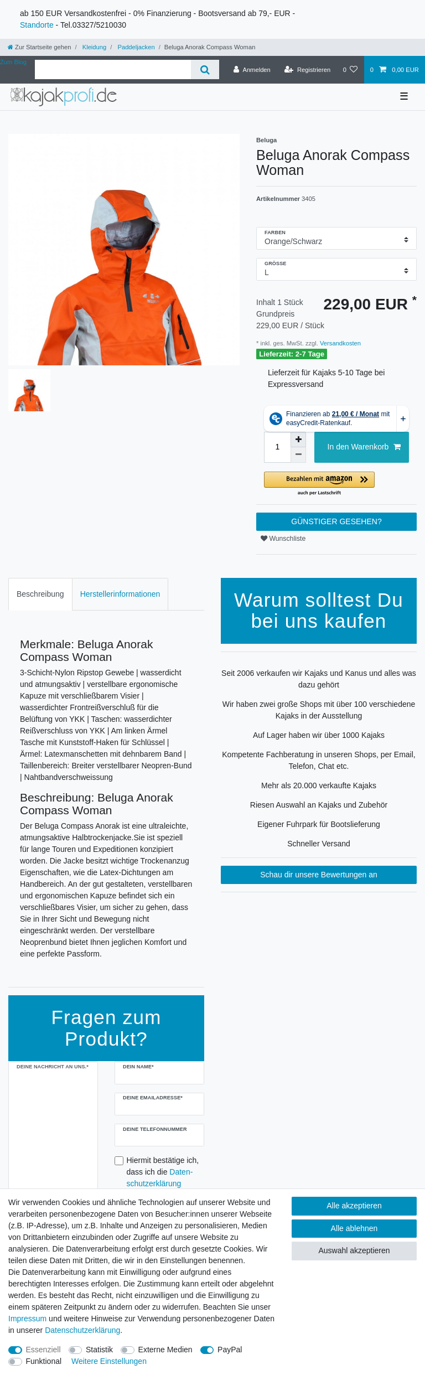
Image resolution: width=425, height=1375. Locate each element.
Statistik (99, 1349)
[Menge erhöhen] (298, 439)
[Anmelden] (252, 70)
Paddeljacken (135, 47)
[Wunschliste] (350, 70)
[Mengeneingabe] (277, 447)
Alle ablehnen (354, 1228)
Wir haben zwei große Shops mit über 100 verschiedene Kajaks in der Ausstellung (319, 710)
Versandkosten (339, 343)
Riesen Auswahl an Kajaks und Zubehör (318, 804)
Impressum (27, 1318)
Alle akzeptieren (354, 1205)
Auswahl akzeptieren (354, 1250)
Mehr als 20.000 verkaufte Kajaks (318, 785)
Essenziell (43, 1349)
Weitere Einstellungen (109, 1361)
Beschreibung (40, 594)
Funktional (44, 1361)
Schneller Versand (318, 843)
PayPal (229, 1349)
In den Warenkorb (364, 447)
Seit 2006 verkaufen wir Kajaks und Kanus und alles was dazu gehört (318, 679)
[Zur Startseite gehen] (39, 47)
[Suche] (205, 69)
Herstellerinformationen (120, 594)
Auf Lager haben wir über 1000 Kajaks (319, 735)
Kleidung (94, 47)
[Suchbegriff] (113, 69)
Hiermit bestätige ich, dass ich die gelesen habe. (163, 1178)
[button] (336, 484)
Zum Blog (13, 62)
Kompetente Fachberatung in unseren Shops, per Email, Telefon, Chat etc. (318, 760)
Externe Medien (165, 1349)
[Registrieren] (307, 70)
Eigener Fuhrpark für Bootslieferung (318, 824)
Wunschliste (283, 538)
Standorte (37, 24)
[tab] (40, 594)
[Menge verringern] (298, 455)
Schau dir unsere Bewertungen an (318, 874)
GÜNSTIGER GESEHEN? (336, 521)
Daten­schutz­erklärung (82, 1330)
